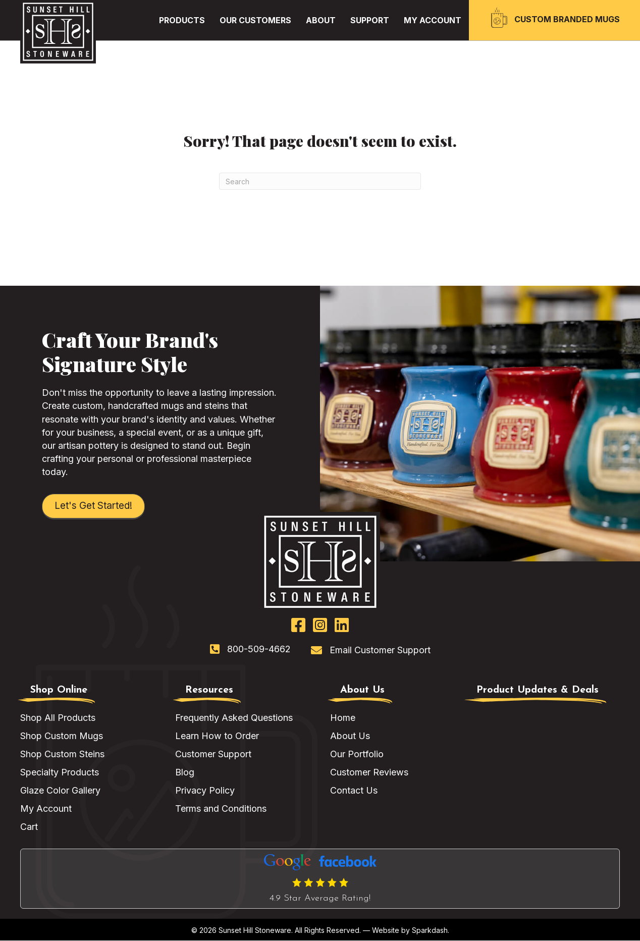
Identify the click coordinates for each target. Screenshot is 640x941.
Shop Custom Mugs (61, 736)
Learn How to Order (217, 736)
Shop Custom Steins (62, 754)
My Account (46, 809)
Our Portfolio (357, 754)
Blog (184, 772)
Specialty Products (59, 772)
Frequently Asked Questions (234, 718)
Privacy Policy (205, 791)
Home (342, 718)
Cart (29, 827)
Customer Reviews (369, 772)
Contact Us (354, 791)
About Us (350, 736)
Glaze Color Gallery (60, 791)
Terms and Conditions (220, 809)
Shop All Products (57, 718)
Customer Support (213, 754)
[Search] (320, 181)
